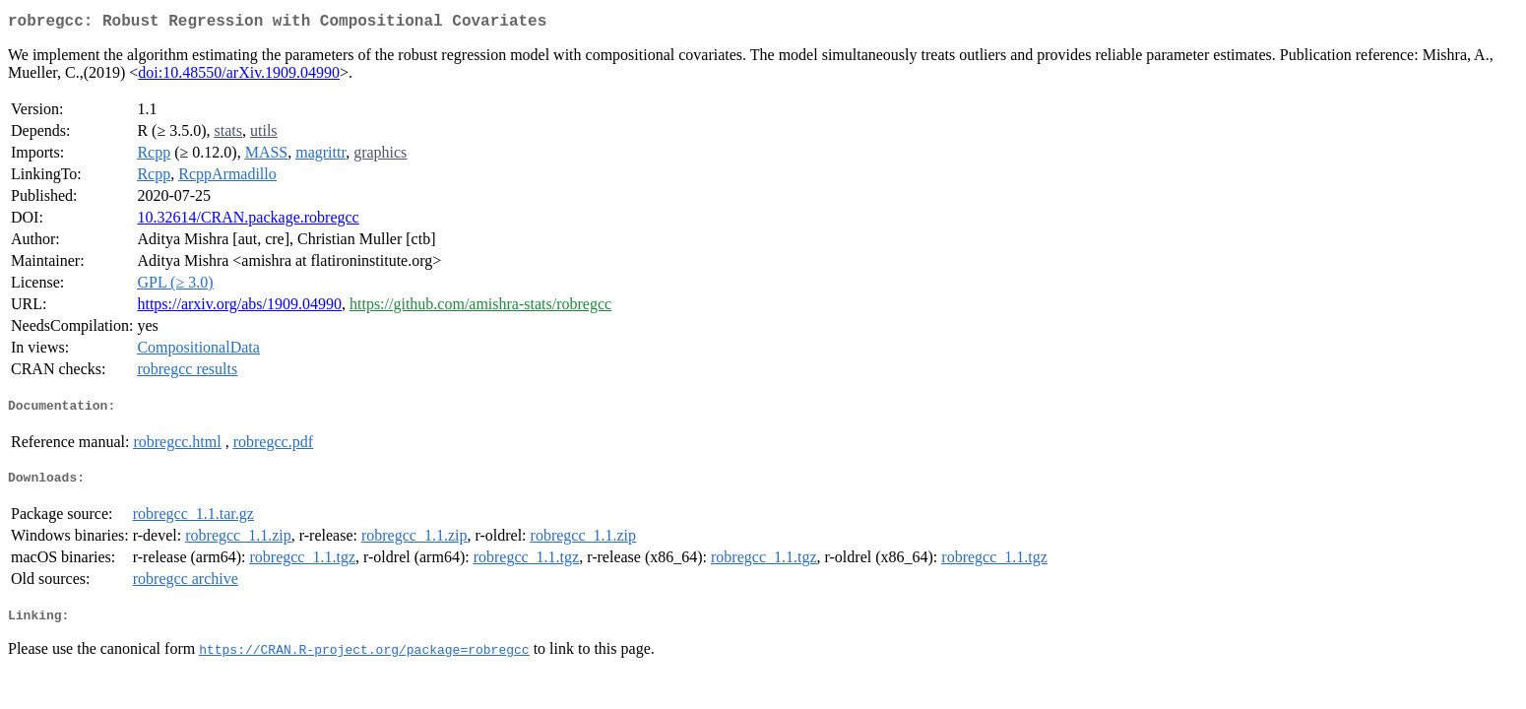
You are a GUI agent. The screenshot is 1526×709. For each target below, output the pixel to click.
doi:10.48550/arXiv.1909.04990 (239, 76)
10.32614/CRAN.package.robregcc (247, 221)
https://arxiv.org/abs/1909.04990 (239, 307)
